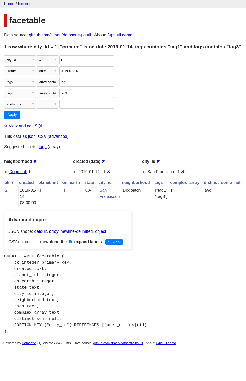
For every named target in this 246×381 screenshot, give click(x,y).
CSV (42, 136)
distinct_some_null (223, 182)
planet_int (48, 182)
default (40, 231)
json (32, 136)
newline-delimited (77, 231)
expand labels (85, 242)
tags (43, 147)
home (9, 4)
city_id (105, 182)
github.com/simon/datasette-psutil (60, 35)
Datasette (29, 343)
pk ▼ (9, 182)
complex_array (184, 182)
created (26, 182)
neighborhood (136, 182)
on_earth (71, 182)
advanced (58, 136)
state (89, 182)
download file (51, 242)
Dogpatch (18, 172)
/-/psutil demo (120, 35)
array (53, 231)
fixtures (24, 4)
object (100, 231)
